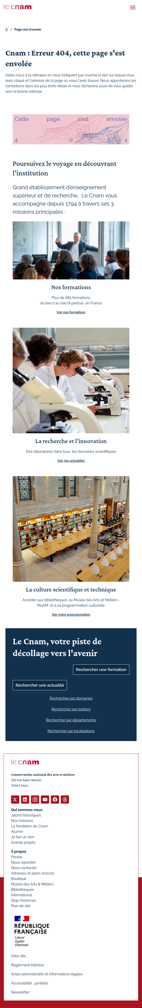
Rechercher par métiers (71, 709)
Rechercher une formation (101, 669)
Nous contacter (24, 868)
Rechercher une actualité (40, 685)
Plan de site (21, 906)
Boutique (18, 879)
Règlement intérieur (27, 965)
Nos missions (22, 821)
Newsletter (20, 992)
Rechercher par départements (71, 720)
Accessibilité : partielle (29, 983)
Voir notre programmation (71, 614)
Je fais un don (22, 837)
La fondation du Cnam (29, 826)
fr (6, 29)
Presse (16, 857)
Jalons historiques (26, 815)
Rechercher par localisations (71, 731)
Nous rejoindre (23, 862)
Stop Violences (23, 900)
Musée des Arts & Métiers (32, 884)
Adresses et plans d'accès (32, 873)
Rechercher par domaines (71, 698)
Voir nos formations (71, 312)
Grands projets (23, 842)
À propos (18, 851)
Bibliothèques (22, 889)
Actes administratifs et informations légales (47, 974)
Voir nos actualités (71, 460)
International (21, 895)
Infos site (18, 956)
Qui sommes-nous (27, 810)
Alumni (17, 831)
